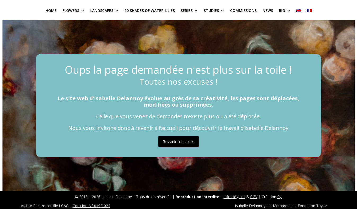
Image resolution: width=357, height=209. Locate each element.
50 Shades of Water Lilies (149, 11)
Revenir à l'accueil (178, 141)
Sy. (279, 196)
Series (187, 11)
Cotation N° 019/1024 (91, 205)
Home (51, 11)
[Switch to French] (309, 14)
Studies (211, 11)
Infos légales (234, 196)
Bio (282, 11)
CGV (253, 196)
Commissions (243, 11)
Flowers (71, 11)
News (267, 11)
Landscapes (101, 11)
